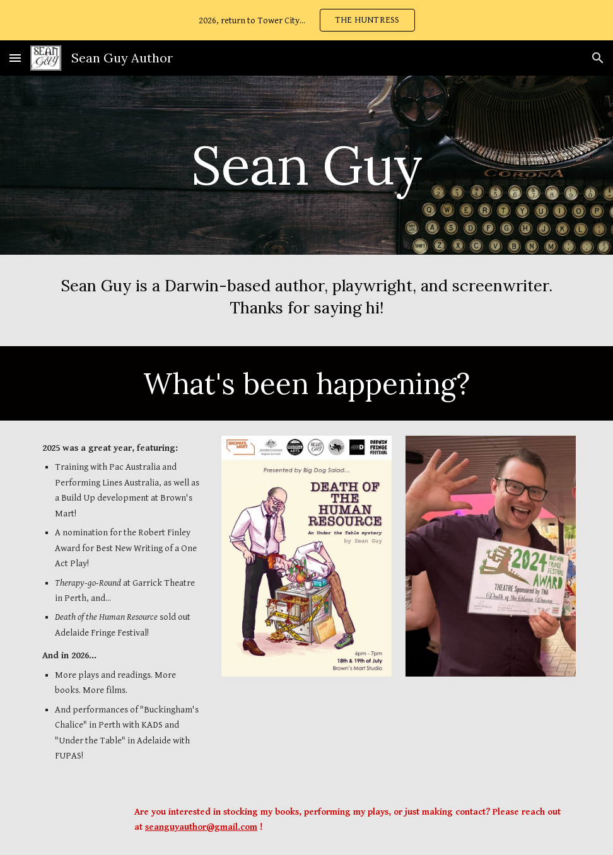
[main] (306, 165)
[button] (15, 57)
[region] (306, 20)
